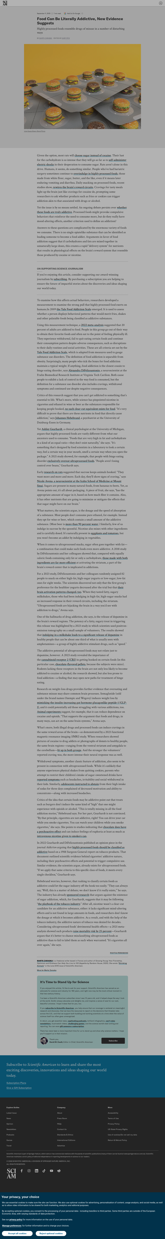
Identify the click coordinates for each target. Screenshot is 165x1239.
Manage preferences (11, 1226)
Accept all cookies (17, 1233)
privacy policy (15, 1219)
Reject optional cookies (51, 1233)
